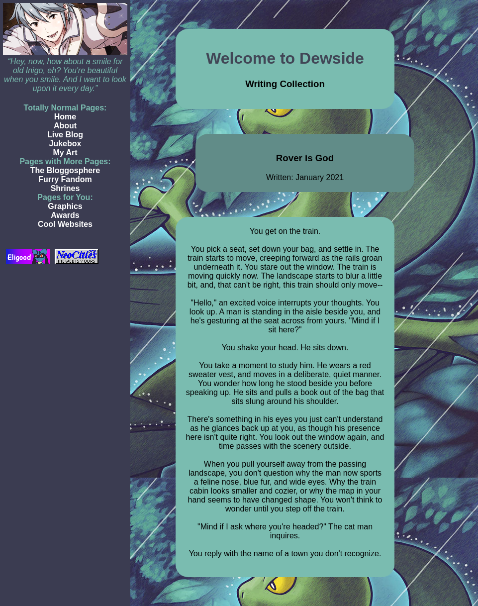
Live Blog (65, 134)
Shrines (65, 188)
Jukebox (65, 143)
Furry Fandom (65, 179)
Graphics (65, 206)
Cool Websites (65, 224)
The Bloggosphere (65, 170)
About (65, 125)
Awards (65, 215)
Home (65, 116)
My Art (65, 152)
